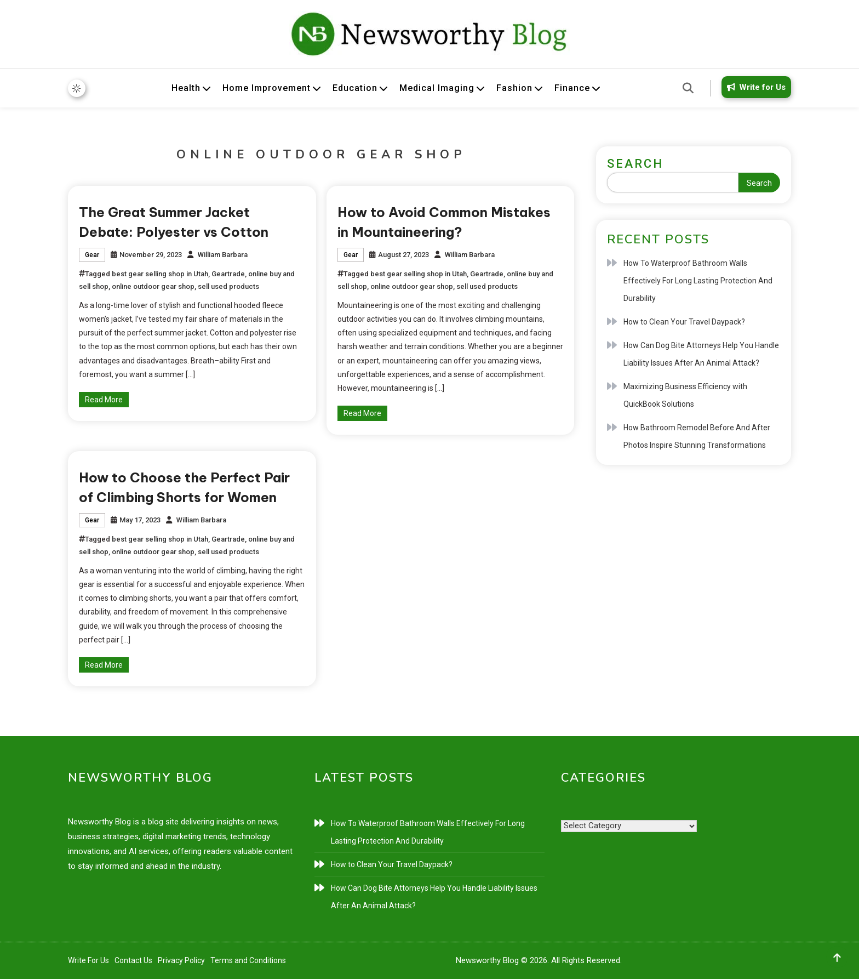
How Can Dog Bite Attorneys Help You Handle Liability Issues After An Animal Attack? (701, 354)
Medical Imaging (436, 88)
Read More (104, 399)
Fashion (514, 88)
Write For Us (88, 960)
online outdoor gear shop (153, 286)
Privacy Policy (181, 960)
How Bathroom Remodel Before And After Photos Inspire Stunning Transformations (696, 436)
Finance (572, 88)
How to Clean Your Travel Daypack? (684, 321)
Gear (92, 255)
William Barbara (223, 255)
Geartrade (228, 274)
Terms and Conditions (248, 960)
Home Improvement (266, 88)
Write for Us (754, 87)
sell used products (228, 286)
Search (635, 163)
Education (355, 88)
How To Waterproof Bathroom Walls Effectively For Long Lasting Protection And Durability (697, 281)
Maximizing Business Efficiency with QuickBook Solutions (685, 395)
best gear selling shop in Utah (160, 274)
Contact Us (133, 960)
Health (186, 88)
